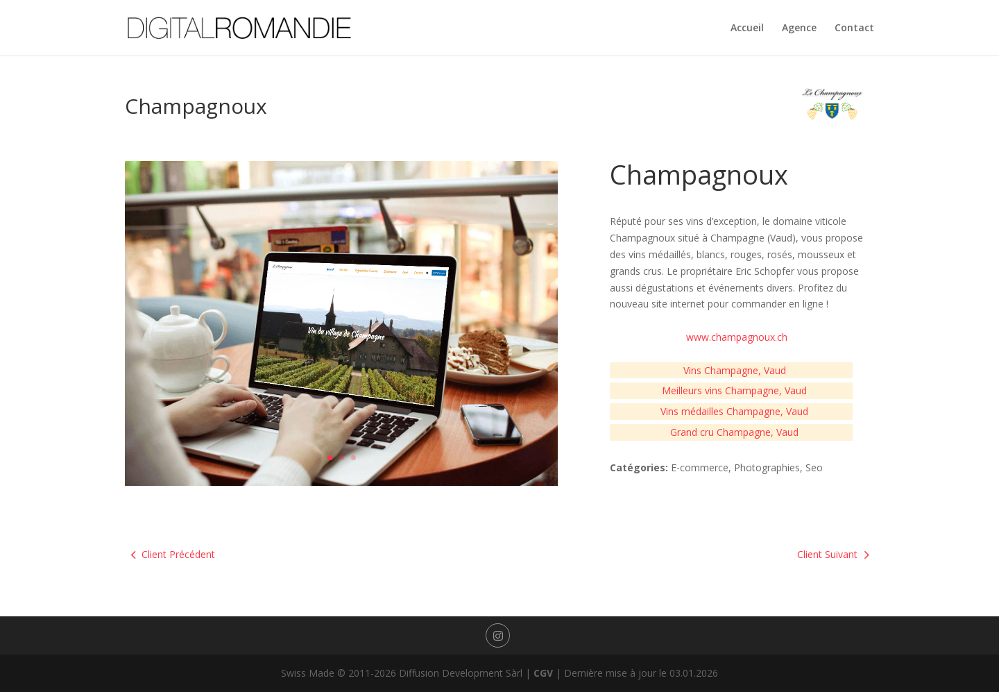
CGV (543, 673)
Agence (799, 28)
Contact (854, 28)
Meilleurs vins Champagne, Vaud (734, 390)
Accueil (747, 28)
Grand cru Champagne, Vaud (734, 432)
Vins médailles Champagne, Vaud (734, 411)
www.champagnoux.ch (736, 337)
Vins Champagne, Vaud (734, 370)
